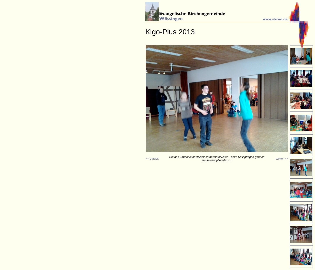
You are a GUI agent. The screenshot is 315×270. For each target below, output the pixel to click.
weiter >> (282, 158)
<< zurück (152, 158)
